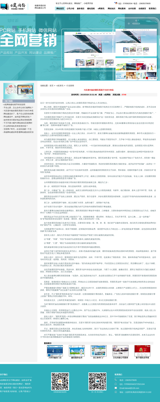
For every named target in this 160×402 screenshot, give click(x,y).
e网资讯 (101, 8)
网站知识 (111, 8)
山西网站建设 (66, 3)
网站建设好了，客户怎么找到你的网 (18, 114)
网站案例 (121, 8)
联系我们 (152, 8)
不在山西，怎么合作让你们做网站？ (18, 107)
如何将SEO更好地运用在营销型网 (18, 120)
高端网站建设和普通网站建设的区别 (18, 132)
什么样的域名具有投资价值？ (16, 126)
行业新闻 (70, 86)
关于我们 (3, 374)
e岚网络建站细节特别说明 (14, 104)
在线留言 (142, 8)
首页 (51, 86)
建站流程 (91, 8)
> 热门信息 (8, 101)
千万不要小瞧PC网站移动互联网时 (18, 123)
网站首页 (60, 8)
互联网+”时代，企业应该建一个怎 (17, 129)
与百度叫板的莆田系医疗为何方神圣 (18, 111)
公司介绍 (70, 8)
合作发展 (132, 8)
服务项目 (80, 8)
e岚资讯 (60, 86)
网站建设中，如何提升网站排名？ (18, 117)
